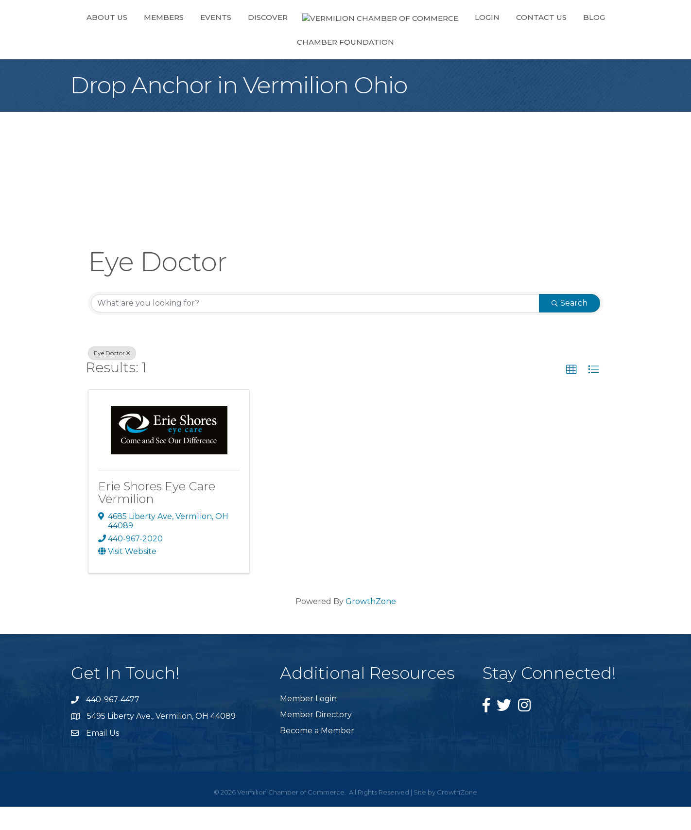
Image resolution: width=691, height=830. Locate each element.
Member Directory (316, 738)
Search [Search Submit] (569, 326)
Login (388, 40)
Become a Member (317, 754)
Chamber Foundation (571, 40)
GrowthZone (371, 624)
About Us (91, 40)
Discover (252, 40)
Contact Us (442, 40)
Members (148, 40)
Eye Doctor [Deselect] (112, 376)
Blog (495, 40)
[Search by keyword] (315, 326)
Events (200, 40)
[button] (571, 393)
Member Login (308, 721)
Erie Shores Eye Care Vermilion (156, 515)
